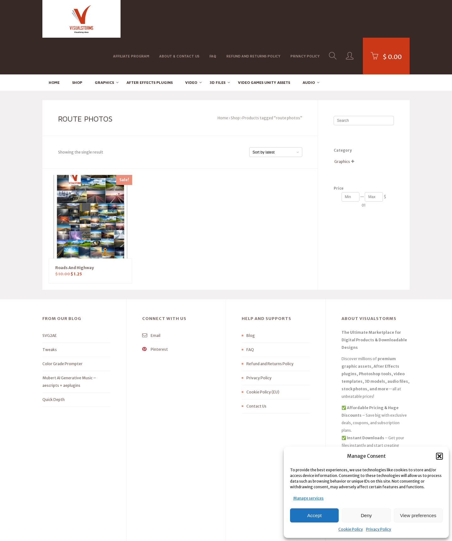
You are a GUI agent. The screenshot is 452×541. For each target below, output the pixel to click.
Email (151, 299)
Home (54, 45)
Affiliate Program (131, 18)
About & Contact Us (179, 18)
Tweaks (49, 313)
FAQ (212, 18)
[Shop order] (275, 116)
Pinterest (155, 313)
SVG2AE (49, 299)
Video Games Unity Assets (264, 45)
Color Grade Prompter (62, 327)
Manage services (308, 498)
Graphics (104, 45)
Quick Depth (53, 363)
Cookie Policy (350, 529)
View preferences (418, 515)
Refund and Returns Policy (253, 18)
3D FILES (217, 45)
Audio (309, 45)
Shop (77, 45)
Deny (366, 515)
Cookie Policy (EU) (262, 355)
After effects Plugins (149, 45)
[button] (439, 456)
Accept (314, 515)
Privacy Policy (378, 529)
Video (191, 45)
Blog (250, 299)
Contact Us (256, 369)
